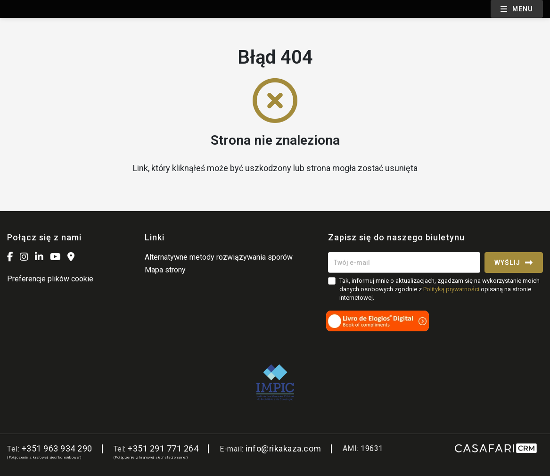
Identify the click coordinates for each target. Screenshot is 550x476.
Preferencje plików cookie (50, 278)
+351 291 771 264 (163, 448)
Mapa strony (165, 269)
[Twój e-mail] (404, 262)
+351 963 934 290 (57, 448)
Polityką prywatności (451, 289)
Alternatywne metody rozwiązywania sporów (219, 257)
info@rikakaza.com (283, 448)
